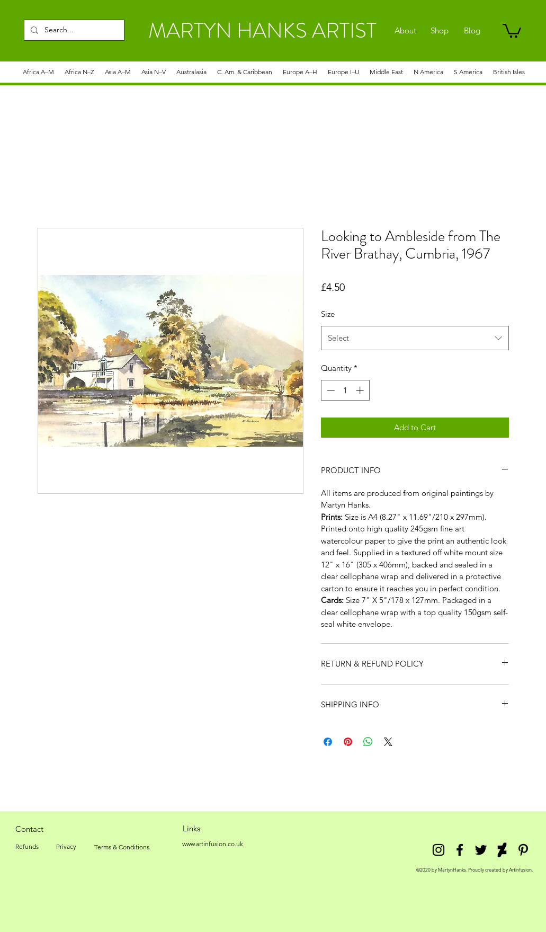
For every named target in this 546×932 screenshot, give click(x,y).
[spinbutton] (345, 390)
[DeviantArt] (502, 850)
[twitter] (481, 850)
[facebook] (460, 850)
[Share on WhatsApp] (368, 741)
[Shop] (440, 30)
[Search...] (73, 30)
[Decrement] (330, 390)
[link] (512, 30)
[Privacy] (66, 846)
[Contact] (29, 829)
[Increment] (361, 390)
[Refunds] (27, 846)
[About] (405, 30)
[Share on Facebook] (327, 741)
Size (328, 314)
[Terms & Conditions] (121, 847)
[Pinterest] (523, 850)
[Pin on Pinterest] (348, 741)
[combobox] (415, 338)
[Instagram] (438, 850)
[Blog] (472, 30)
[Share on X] (388, 741)
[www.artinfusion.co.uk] (213, 844)
